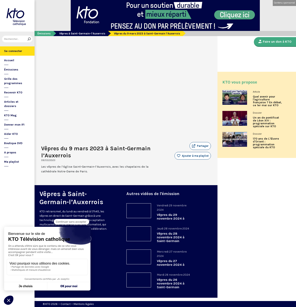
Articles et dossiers (11, 104)
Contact (66, 304)
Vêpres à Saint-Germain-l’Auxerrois (82, 33)
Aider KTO (11, 134)
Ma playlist (11, 161)
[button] (200, 146)
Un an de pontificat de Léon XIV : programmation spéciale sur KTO (266, 122)
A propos (10, 152)
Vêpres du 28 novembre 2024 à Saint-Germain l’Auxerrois (170, 239)
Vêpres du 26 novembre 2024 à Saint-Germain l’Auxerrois (170, 285)
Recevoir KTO (13, 92)
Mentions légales (84, 304)
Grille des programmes (13, 81)
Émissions (11, 69)
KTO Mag (10, 115)
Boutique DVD (13, 143)
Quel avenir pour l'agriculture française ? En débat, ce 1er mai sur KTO (267, 101)
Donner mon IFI (14, 124)
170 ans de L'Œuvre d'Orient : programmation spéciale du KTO (266, 143)
